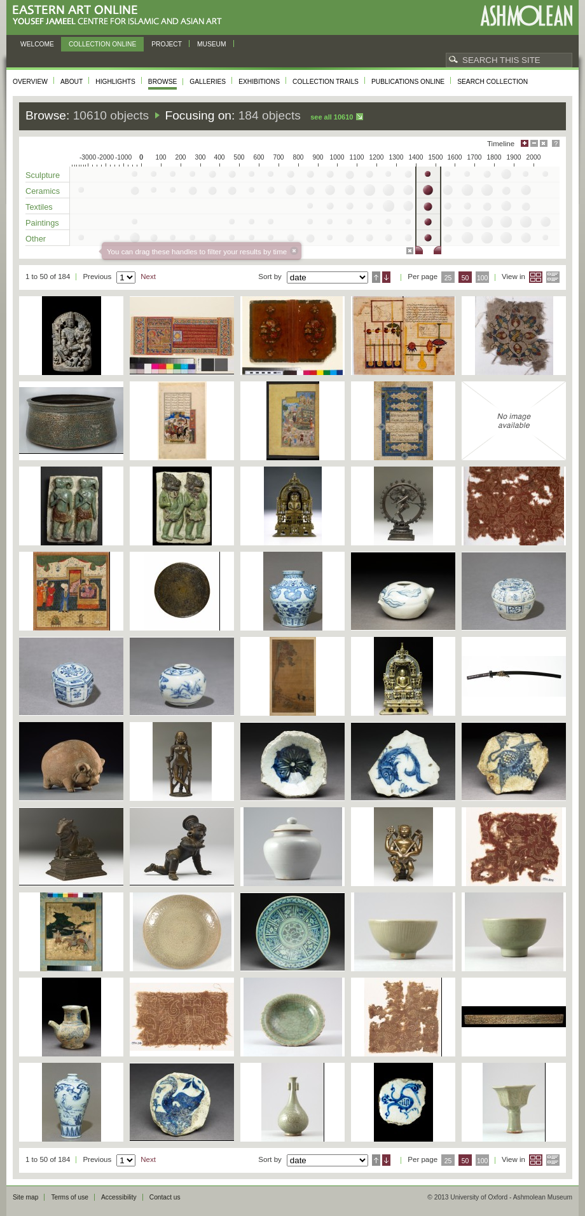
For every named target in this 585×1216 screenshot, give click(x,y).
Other (35, 238)
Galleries (207, 81)
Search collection (492, 81)
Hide (543, 143)
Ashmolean (526, 15)
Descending (386, 277)
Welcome (37, 44)
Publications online (407, 81)
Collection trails (325, 81)
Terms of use (69, 1197)
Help (556, 143)
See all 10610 (331, 117)
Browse (162, 81)
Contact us (165, 1197)
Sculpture (42, 175)
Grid (535, 277)
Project (166, 44)
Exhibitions (259, 81)
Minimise (534, 143)
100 (482, 278)
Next (148, 276)
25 (448, 278)
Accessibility (119, 1197)
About (71, 81)
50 (465, 278)
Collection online (102, 44)
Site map (25, 1197)
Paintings (42, 223)
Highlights (115, 81)
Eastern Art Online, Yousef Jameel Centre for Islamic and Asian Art (120, 15)
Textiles (39, 207)
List (553, 277)
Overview (30, 81)
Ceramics (42, 191)
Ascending (376, 277)
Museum (211, 44)
